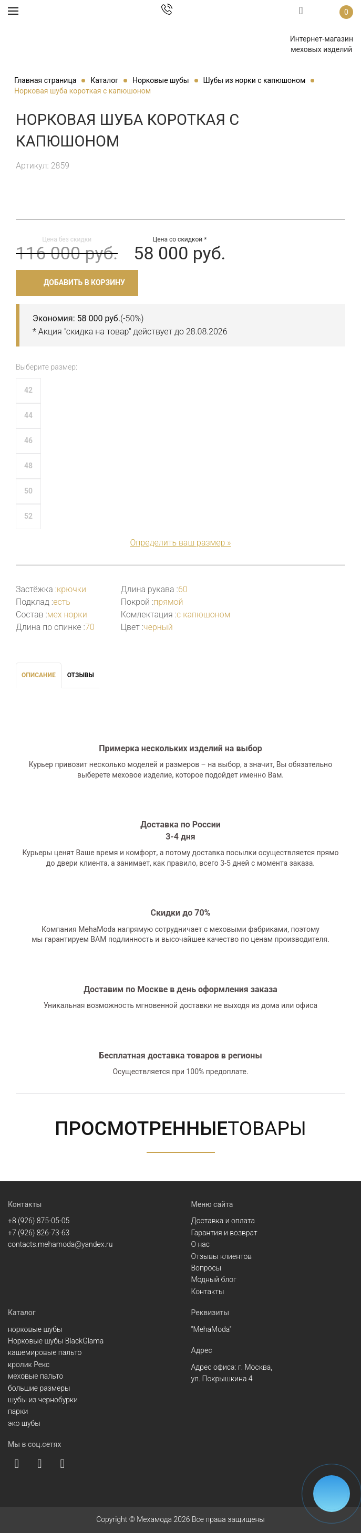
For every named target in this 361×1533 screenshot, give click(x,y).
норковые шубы (35, 1329)
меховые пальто (35, 1376)
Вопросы (206, 1268)
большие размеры (39, 1388)
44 (28, 415)
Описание (39, 675)
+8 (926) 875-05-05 (38, 1220)
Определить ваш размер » (180, 543)
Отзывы (80, 675)
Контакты (207, 1291)
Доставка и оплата (223, 1220)
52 (28, 516)
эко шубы (24, 1423)
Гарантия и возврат (224, 1232)
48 (28, 465)
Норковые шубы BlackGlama (56, 1341)
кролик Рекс (28, 1364)
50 (28, 491)
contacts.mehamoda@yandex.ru (60, 1244)
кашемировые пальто (44, 1352)
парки (18, 1411)
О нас (200, 1244)
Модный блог (213, 1279)
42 (28, 390)
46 (28, 440)
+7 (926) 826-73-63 (38, 1232)
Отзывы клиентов (221, 1256)
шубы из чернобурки (43, 1399)
